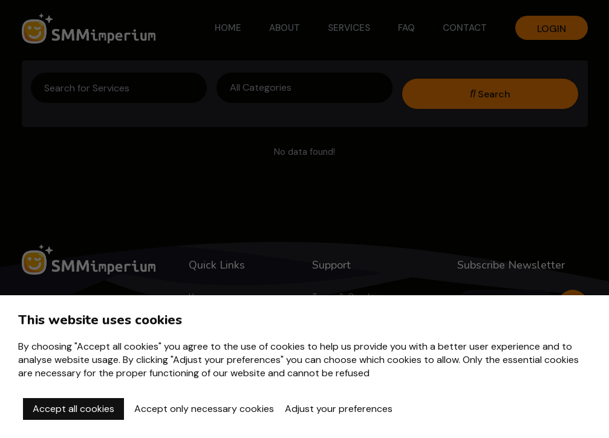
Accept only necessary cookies (204, 408)
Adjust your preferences (338, 408)
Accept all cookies (73, 408)
